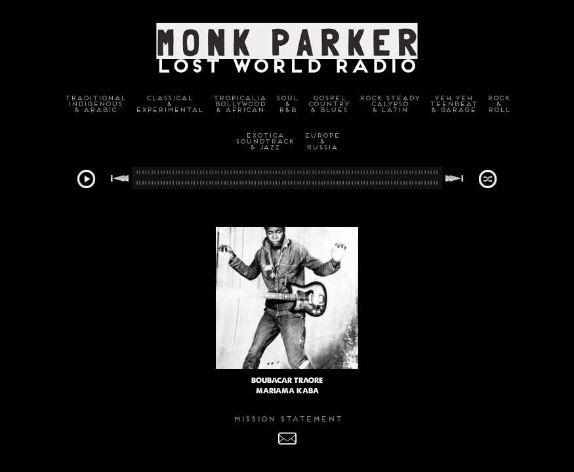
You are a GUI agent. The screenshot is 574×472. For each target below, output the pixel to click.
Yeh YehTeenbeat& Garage (453, 104)
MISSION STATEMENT (287, 419)
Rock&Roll (498, 104)
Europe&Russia (321, 141)
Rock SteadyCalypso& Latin (389, 104)
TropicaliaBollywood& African (239, 104)
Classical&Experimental (169, 104)
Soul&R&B (287, 104)
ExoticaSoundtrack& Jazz (264, 141)
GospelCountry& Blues (328, 104)
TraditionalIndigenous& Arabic (94, 104)
